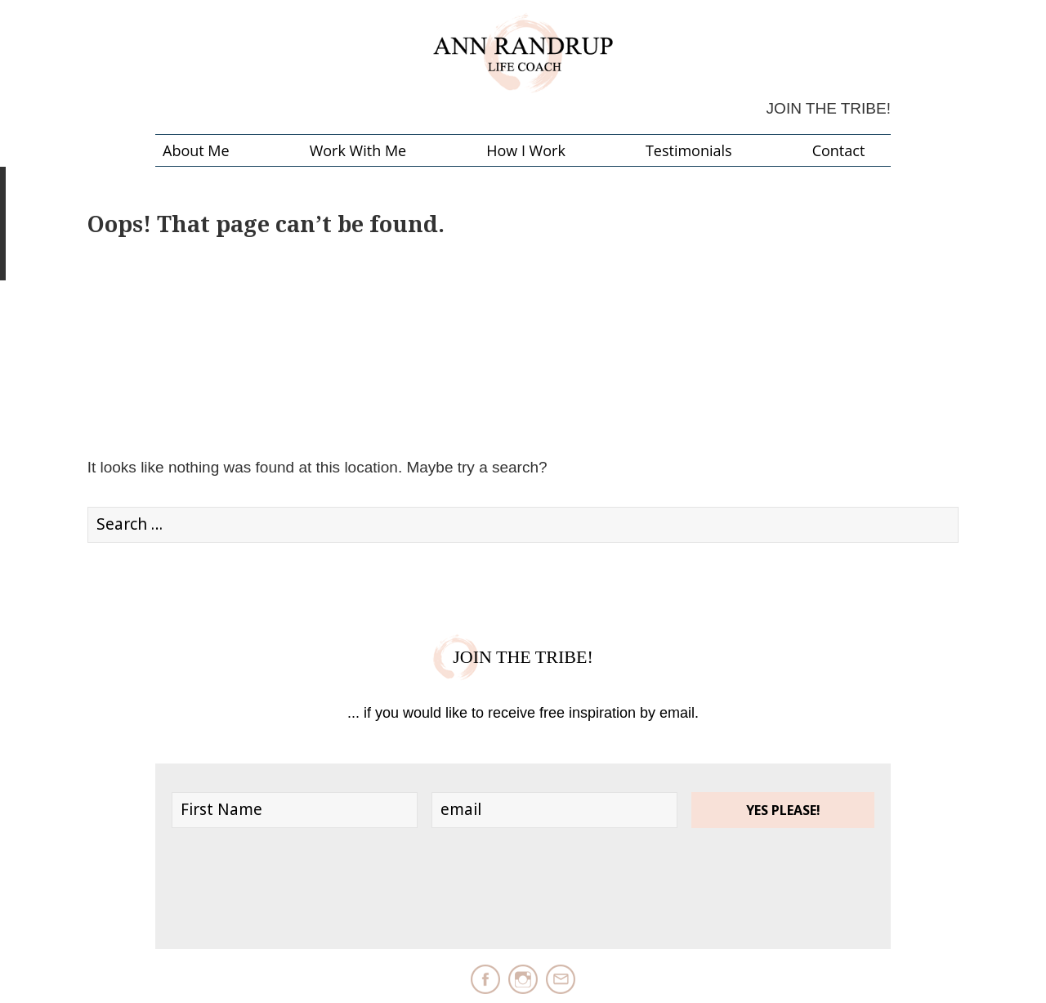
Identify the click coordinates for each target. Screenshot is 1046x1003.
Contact (838, 150)
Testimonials (689, 150)
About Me (196, 150)
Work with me (358, 150)
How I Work (525, 150)
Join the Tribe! (829, 108)
